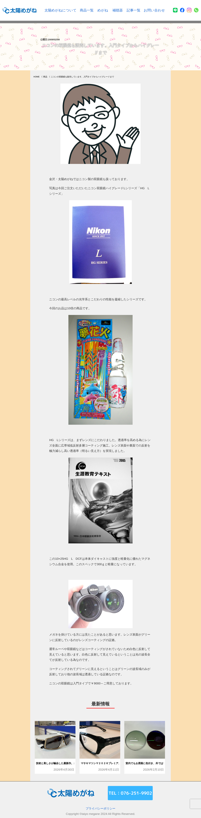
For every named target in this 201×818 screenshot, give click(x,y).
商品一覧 (87, 10)
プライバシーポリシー (100, 808)
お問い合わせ (154, 10)
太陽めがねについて (60, 10)
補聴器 (117, 10)
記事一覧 (133, 10)
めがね (102, 10)
